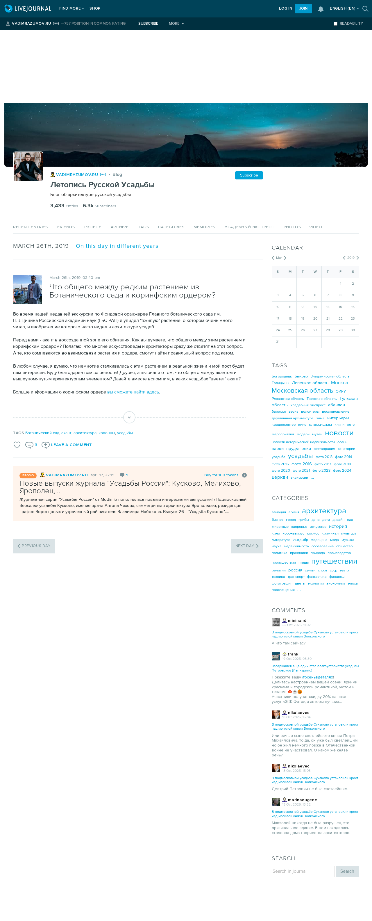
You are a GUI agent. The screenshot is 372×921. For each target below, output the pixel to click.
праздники (299, 553)
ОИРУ (341, 391)
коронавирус (293, 533)
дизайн (338, 520)
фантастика (317, 577)
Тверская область (322, 399)
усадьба (278, 457)
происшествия (284, 562)
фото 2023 (321, 471)
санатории (346, 449)
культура (348, 533)
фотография (282, 583)
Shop (96, 8)
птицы (303, 562)
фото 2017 (322, 464)
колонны (107, 433)
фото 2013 (324, 457)
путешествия (334, 561)
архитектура (85, 433)
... (312, 477)
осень (342, 442)
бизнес (277, 520)
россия (295, 570)
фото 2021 (301, 471)
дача (316, 520)
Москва (339, 382)
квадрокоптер (284, 425)
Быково (301, 376)
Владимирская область (330, 376)
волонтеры (310, 412)
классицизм (320, 424)
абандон (336, 405)
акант (66, 433)
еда (350, 520)
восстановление (335, 412)
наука (277, 546)
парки (278, 448)
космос (313, 533)
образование (323, 546)
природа (318, 553)
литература (281, 540)
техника (278, 577)
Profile (92, 227)
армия (294, 512)
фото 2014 (343, 457)
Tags (143, 227)
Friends (66, 227)
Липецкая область (310, 383)
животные (280, 527)
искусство (318, 527)
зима (320, 418)
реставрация (324, 449)
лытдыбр (300, 540)
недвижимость (296, 546)
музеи (317, 434)
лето (351, 425)
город (291, 520)
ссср (333, 570)
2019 (351, 258)
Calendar (287, 248)
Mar (279, 258)
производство (339, 553)
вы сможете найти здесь (133, 392)
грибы (303, 520)
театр (344, 570)
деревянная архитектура (293, 418)
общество (344, 546)
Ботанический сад (42, 433)
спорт (322, 570)
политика (279, 553)
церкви (280, 477)
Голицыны (280, 383)
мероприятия (283, 434)
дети (326, 520)
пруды (292, 448)
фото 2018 (342, 464)
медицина (319, 540)
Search (347, 871)
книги (339, 425)
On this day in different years (117, 246)
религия (279, 570)
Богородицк (282, 376)
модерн (303, 434)
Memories (204, 227)
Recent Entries (30, 227)
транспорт (296, 577)
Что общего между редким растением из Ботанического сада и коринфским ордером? (132, 291)
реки (306, 448)
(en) (343, 8)
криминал (330, 533)
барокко (279, 412)
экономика (335, 583)
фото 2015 (280, 464)
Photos (292, 227)
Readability (348, 24)
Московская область (302, 391)
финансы (336, 577)
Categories (171, 227)
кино (302, 425)
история (338, 526)
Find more (71, 8)
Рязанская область (288, 399)
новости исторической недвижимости (303, 442)
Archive (120, 227)
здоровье (299, 527)
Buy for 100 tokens (221, 475)
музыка (347, 540)
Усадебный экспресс (249, 227)
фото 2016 (301, 464)
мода (334, 540)
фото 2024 (342, 471)
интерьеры (338, 418)
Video (315, 227)
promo (28, 475)
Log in (285, 8)
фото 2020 (281, 471)
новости (339, 433)
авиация (279, 512)
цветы (300, 583)
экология (316, 583)
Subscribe (148, 24)
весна (293, 412)
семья (310, 570)
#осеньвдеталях (317, 677)
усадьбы (125, 433)
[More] (176, 23)
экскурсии (299, 478)
